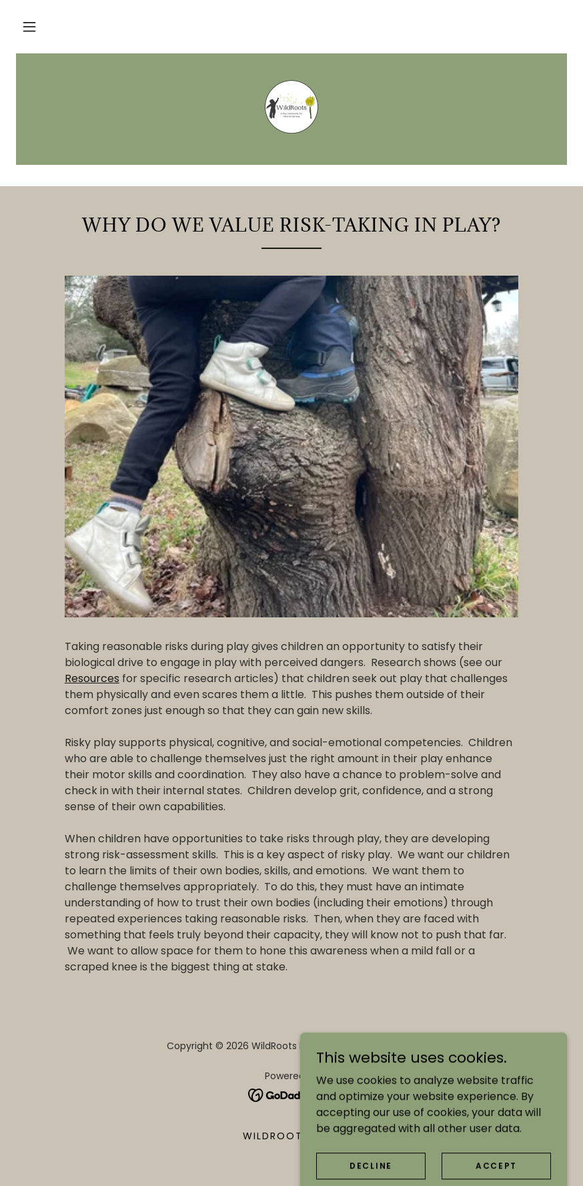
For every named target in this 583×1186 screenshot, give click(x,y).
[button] (29, 26)
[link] (291, 106)
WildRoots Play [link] (291, 1136)
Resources (92, 678)
